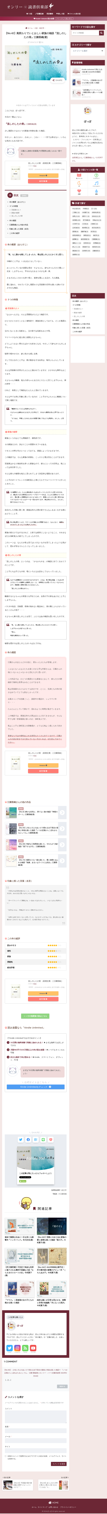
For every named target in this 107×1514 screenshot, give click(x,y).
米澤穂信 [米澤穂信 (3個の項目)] (96, 243)
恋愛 (79, 192)
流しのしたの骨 (17, 216)
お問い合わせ (53, 1508)
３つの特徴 (13, 206)
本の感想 (12, 220)
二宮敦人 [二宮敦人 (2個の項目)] (76, 212)
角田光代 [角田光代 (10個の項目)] (96, 247)
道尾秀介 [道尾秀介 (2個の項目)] (76, 254)
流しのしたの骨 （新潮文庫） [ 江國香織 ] (45, 163)
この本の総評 (14, 233)
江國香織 (63, 1194)
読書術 (50, 14)
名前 (7, 1427)
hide (24, 195)
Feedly (25, 1352)
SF (79, 184)
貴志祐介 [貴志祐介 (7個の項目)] (76, 250)
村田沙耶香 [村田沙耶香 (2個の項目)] (77, 235)
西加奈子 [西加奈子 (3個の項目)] (86, 247)
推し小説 (60, 14)
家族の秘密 (15, 213)
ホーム (34, 1508)
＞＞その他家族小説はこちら (35, 1016)
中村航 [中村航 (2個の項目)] (86, 208)
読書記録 (39, 14)
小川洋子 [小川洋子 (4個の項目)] (76, 224)
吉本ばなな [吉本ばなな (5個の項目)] (96, 216)
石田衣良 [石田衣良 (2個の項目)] (87, 243)
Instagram (17, 1352)
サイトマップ (42, 1508)
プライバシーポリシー (68, 1508)
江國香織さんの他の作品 (18, 225)
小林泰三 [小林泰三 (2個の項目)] (94, 224)
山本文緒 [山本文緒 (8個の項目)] (76, 227)
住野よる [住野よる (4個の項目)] (76, 216)
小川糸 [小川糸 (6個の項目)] (85, 224)
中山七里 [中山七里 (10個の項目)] (76, 208)
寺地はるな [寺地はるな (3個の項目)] (97, 220)
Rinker (35, 165)
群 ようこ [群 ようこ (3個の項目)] (76, 247)
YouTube (33, 1352)
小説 (29, 14)
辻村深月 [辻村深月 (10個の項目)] (86, 250)
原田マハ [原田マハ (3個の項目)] (85, 216)
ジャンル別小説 (74, 14)
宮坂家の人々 (16, 210)
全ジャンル (79, 176)
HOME (53, 1503)
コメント (8, 1409)
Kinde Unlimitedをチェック (34, 1087)
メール (8, 1437)
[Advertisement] (36, 93)
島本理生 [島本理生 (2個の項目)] (85, 227)
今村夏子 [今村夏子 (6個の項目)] (85, 212)
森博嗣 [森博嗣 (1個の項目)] (75, 239)
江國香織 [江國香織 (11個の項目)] (96, 239)
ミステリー (96, 176)
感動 (96, 192)
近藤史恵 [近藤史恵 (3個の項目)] (96, 250)
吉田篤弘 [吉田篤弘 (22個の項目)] (76, 220)
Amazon (42, 175)
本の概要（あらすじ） (17, 202)
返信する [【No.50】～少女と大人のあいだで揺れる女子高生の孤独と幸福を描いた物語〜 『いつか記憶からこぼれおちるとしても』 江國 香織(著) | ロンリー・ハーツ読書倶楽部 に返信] (62, 1387)
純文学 (64, 1190)
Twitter (9, 1352)
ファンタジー (96, 184)
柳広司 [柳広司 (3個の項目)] (96, 235)
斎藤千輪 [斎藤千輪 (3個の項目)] (84, 231)
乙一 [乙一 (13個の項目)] (94, 208)
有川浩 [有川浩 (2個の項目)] (93, 231)
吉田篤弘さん (77, 157)
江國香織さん (89, 157)
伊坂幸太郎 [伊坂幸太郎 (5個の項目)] (96, 212)
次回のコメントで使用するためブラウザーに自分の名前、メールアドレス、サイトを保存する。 (37, 1458)
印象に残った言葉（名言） (19, 229)
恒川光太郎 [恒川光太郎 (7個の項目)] (96, 227)
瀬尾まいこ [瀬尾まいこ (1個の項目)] (77, 243)
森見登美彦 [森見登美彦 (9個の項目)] (85, 239)
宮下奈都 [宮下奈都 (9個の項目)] (86, 220)
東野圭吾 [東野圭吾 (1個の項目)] (87, 235)
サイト (7, 1447)
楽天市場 (42, 181)
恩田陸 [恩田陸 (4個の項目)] (75, 231)
